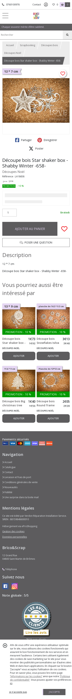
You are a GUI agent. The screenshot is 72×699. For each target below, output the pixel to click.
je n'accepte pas (18, 692)
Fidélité (7, 492)
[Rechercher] (67, 34)
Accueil (10, 45)
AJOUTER (18, 356)
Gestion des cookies (13, 531)
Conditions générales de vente (20, 482)
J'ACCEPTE (54, 692)
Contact (36, 4)
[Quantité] (9, 212)
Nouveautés (9, 487)
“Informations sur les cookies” (26, 676)
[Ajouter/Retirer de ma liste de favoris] (64, 229)
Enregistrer (47, 140)
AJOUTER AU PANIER (30, 229)
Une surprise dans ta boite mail (20, 497)
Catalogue (9, 467)
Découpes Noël (12, 53)
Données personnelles (14, 536)
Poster (36, 148)
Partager (23, 140)
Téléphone (9, 569)
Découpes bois (49, 45)
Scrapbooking (27, 45)
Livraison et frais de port (16, 477)
